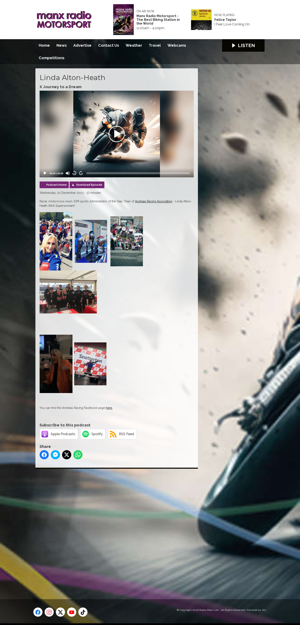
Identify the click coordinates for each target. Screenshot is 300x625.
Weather (134, 45)
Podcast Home (56, 184)
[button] (116, 134)
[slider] (138, 173)
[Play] (45, 173)
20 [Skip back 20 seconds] (74, 173)
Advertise (82, 45)
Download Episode (89, 184)
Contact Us (108, 45)
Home (44, 45)
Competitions (51, 58)
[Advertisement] (113, 529)
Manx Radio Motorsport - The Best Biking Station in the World (158, 19)
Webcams (177, 45)
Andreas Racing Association (153, 201)
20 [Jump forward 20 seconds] (81, 173)
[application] (117, 134)
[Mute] (68, 173)
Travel (155, 45)
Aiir (264, 610)
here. (109, 408)
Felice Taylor (225, 20)
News (61, 45)
